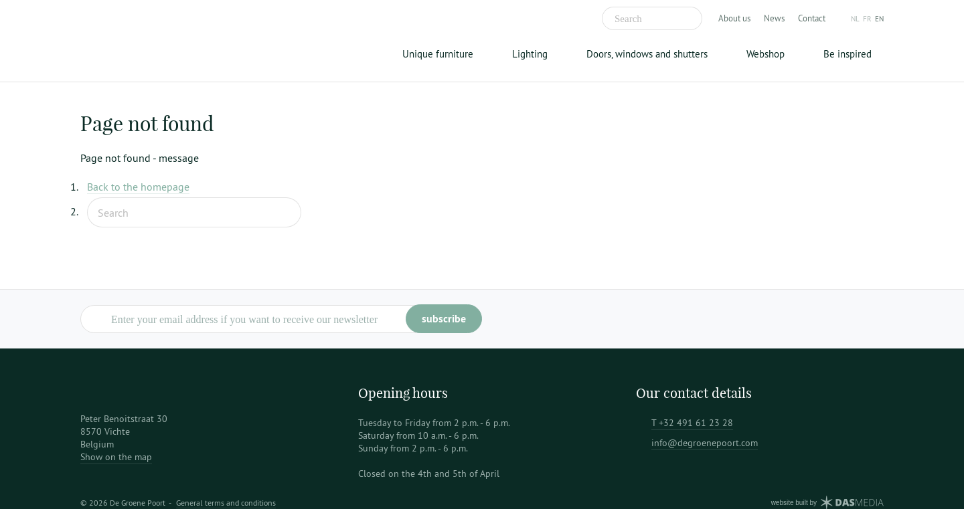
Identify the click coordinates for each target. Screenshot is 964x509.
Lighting (530, 53)
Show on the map (116, 457)
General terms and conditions (226, 503)
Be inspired (847, 53)
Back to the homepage (138, 186)
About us (734, 18)
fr (867, 18)
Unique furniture (437, 53)
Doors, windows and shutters (647, 53)
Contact (811, 18)
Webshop (765, 53)
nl (855, 18)
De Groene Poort (164, 40)
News (774, 18)
